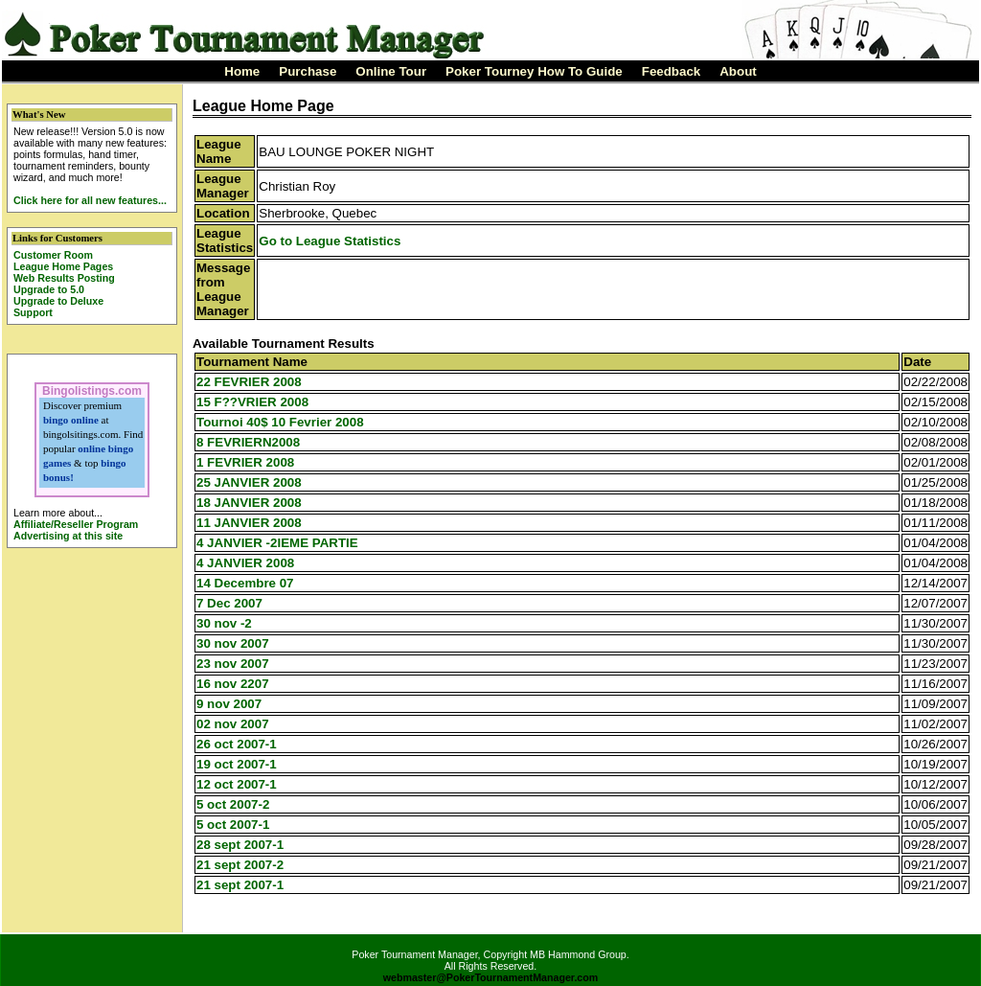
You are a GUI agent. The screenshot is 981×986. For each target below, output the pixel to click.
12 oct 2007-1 (236, 784)
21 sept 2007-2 (240, 865)
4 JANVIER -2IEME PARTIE (277, 543)
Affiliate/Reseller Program (75, 524)
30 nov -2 (224, 623)
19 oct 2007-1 (236, 764)
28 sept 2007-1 (240, 844)
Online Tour (390, 71)
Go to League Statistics (329, 241)
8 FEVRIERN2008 (248, 442)
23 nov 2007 (232, 663)
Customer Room (53, 255)
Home (242, 71)
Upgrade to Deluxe (58, 301)
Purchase (307, 71)
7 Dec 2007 (229, 603)
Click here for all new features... (90, 200)
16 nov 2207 (232, 683)
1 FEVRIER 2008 (245, 462)
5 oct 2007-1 (232, 824)
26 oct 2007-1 (236, 744)
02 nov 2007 (232, 724)
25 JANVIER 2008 (249, 482)
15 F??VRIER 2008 (252, 402)
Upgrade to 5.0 (48, 289)
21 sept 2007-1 (240, 885)
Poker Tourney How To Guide (534, 71)
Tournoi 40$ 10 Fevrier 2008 (280, 422)
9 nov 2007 (229, 704)
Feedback (671, 71)
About (738, 71)
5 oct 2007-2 (232, 804)
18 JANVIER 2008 (249, 502)
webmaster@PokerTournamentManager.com (491, 977)
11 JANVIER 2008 (249, 523)
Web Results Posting (64, 278)
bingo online (71, 419)
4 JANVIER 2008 (245, 563)
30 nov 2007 (232, 643)
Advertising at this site (68, 535)
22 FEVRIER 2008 (249, 382)
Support (33, 312)
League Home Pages (63, 266)
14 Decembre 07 (245, 583)
